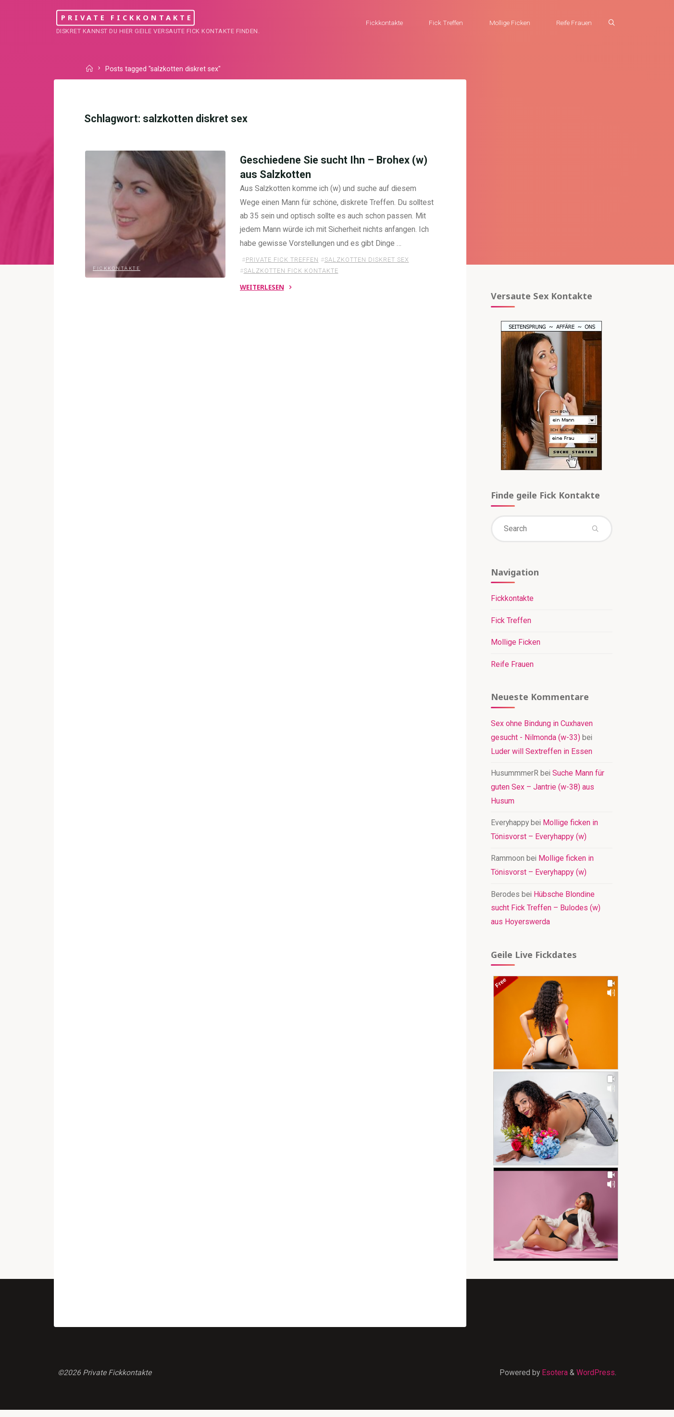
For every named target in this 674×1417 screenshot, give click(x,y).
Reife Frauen (511, 667)
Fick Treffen (510, 623)
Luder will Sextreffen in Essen (541, 755)
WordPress (595, 1378)
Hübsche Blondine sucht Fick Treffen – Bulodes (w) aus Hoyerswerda (545, 912)
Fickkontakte (117, 267)
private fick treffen (281, 276)
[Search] (609, 23)
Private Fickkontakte (141, 17)
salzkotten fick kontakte (290, 287)
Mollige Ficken (515, 645)
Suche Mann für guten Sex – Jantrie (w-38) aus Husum (547, 791)
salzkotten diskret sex (366, 276)
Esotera (553, 1378)
